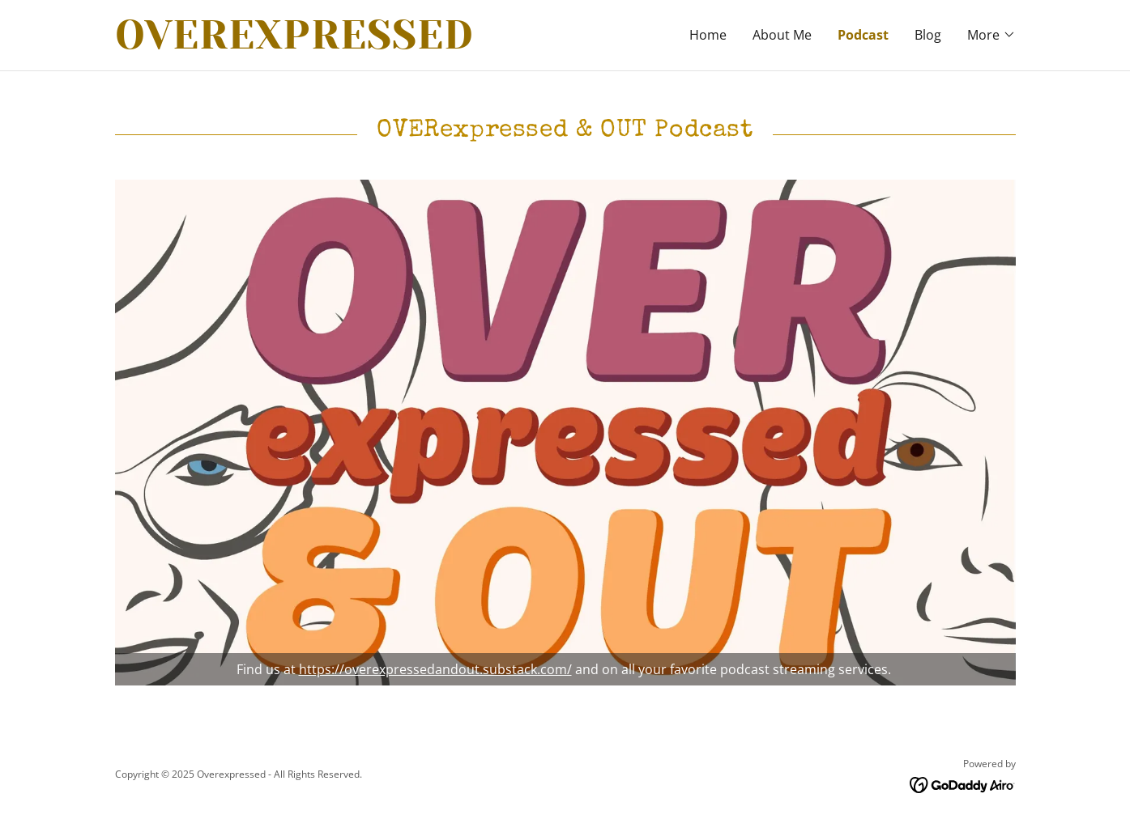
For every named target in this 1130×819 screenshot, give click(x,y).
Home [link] (708, 35)
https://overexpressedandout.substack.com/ (435, 669)
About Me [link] (782, 35)
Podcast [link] (863, 35)
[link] (340, 44)
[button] (991, 35)
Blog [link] (928, 35)
